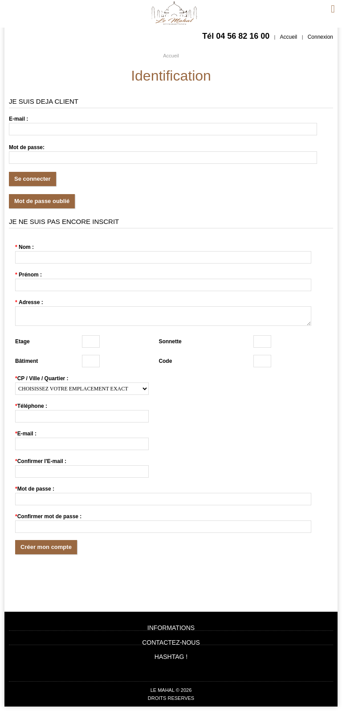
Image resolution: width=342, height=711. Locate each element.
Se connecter (32, 178)
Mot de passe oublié (41, 201)
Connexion (320, 37)
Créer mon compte (46, 547)
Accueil (288, 37)
